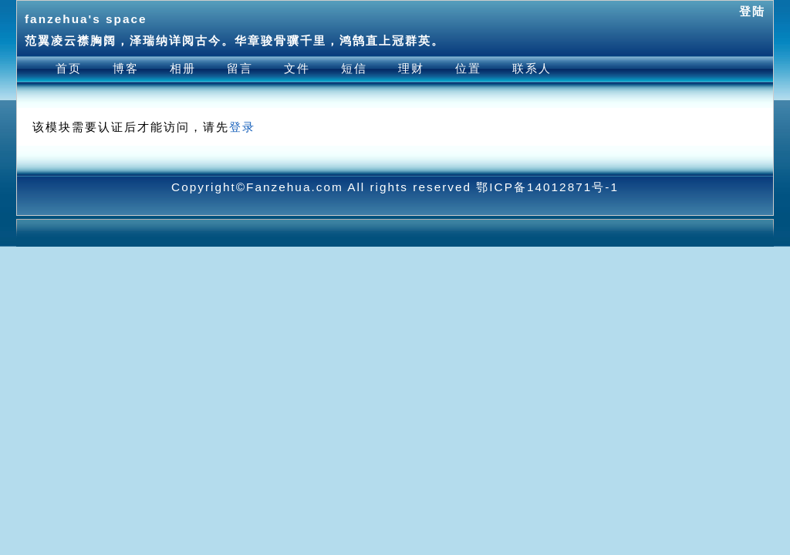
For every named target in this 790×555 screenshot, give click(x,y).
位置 (468, 68)
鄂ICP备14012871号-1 (547, 186)
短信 (354, 68)
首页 (69, 68)
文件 (297, 68)
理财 (411, 68)
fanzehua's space (86, 18)
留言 (240, 68)
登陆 (752, 11)
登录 (242, 126)
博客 (126, 68)
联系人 (532, 68)
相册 (183, 68)
